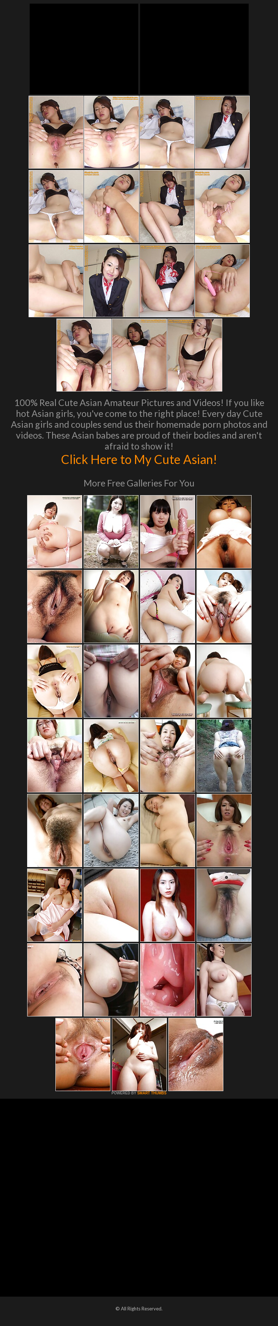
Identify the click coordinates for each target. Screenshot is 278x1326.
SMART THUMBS (152, 1093)
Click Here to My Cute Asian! (139, 459)
